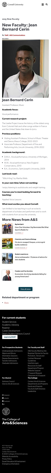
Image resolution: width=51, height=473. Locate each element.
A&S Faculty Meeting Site (37, 350)
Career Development (11, 330)
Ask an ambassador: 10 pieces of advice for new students (31, 258)
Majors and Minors (9, 353)
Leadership (32, 391)
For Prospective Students (12, 347)
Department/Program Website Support (36, 369)
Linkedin (6, 398)
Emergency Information (10, 463)
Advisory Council (8, 381)
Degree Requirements (10, 358)
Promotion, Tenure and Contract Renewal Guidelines (36, 358)
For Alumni (6, 378)
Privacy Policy (7, 458)
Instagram (7, 395)
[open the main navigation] (42, 4)
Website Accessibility (10, 456)
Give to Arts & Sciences (10, 383)
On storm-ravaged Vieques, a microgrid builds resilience (30, 243)
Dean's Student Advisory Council (16, 333)
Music (6, 302)
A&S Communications (17, 35)
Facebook (7, 401)
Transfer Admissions (9, 360)
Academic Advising (10, 324)
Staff (7, 35)
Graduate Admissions (10, 363)
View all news (25, 289)
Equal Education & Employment (13, 461)
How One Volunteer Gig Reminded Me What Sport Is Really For (31, 228)
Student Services (9, 321)
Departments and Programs (38, 383)
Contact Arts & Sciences (36, 381)
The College (32, 378)
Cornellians (18, 233)
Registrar (6, 327)
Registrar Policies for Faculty (38, 353)
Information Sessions (9, 355)
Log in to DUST (10, 337)
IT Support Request (35, 373)
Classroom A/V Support (36, 375)
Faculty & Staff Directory (36, 388)
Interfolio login (33, 363)
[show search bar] (46, 4)
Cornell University (12, 4)
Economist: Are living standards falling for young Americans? (30, 275)
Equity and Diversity (35, 386)
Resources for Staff (35, 365)
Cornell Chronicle (20, 247)
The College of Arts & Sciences (25, 11)
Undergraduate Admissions (12, 350)
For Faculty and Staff (36, 347)
